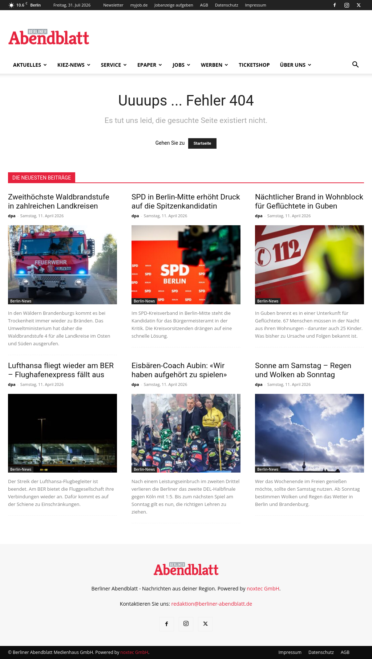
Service (114, 64)
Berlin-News (20, 301)
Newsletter (113, 5)
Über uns (295, 64)
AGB (204, 5)
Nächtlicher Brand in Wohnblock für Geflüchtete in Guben (309, 201)
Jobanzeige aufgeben (173, 5)
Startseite (202, 143)
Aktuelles (30, 64)
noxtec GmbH (263, 588)
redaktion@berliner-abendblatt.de (211, 603)
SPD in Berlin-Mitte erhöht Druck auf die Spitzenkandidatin (186, 201)
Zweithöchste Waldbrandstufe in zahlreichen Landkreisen (58, 201)
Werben (214, 64)
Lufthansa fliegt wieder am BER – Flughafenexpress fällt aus (61, 370)
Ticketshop (254, 64)
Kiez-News (73, 64)
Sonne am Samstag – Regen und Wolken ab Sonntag (303, 370)
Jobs (181, 64)
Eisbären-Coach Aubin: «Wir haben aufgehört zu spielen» (179, 370)
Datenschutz (226, 5)
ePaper (149, 64)
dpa (12, 215)
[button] (355, 65)
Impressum (255, 5)
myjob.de (139, 5)
